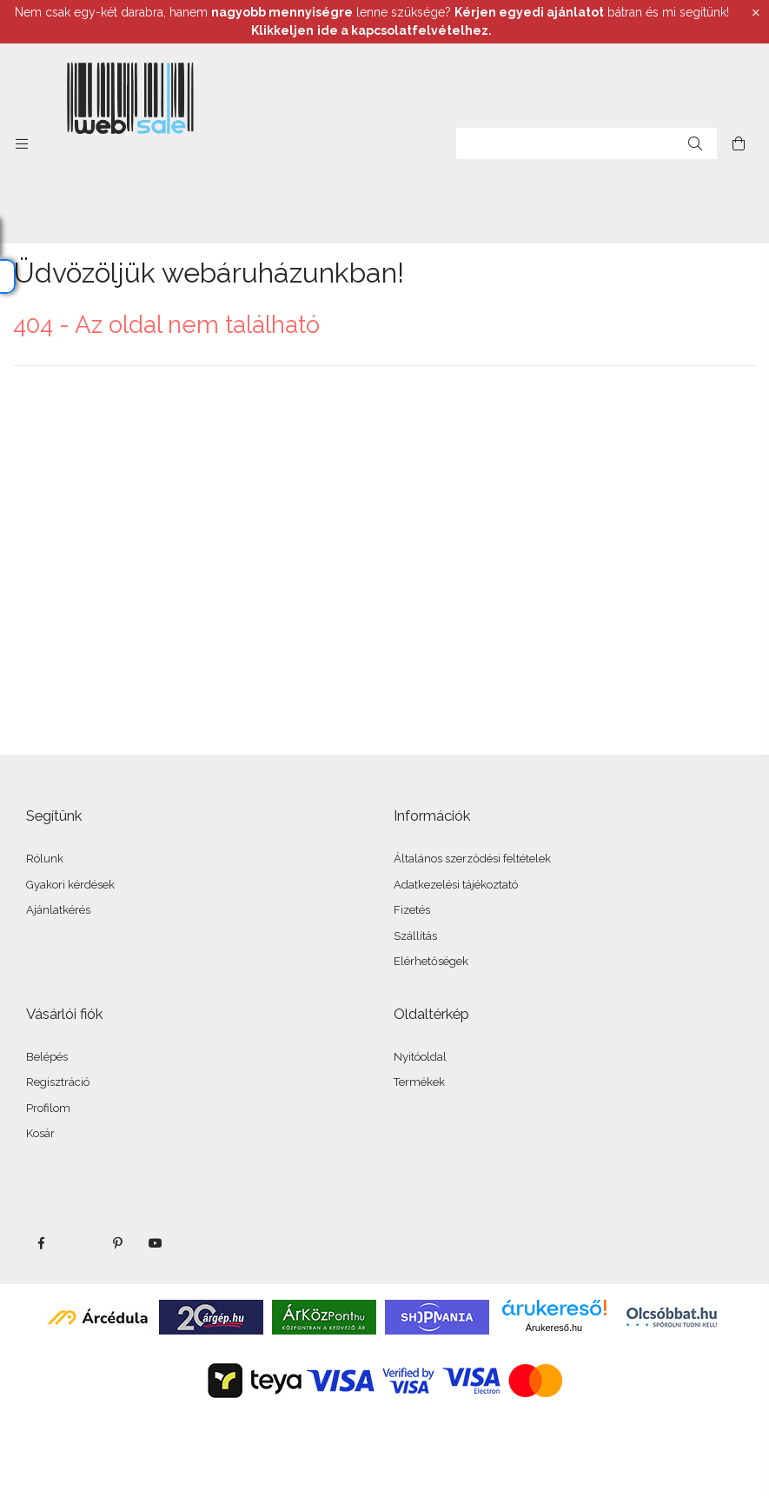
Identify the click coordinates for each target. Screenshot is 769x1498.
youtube (155, 1243)
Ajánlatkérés (58, 909)
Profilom (48, 1108)
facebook (41, 1243)
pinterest (117, 1243)
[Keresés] (695, 143)
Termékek (419, 1082)
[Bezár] (756, 13)
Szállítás (415, 935)
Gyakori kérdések (70, 884)
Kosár (40, 1133)
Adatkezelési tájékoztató (456, 884)
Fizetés (412, 909)
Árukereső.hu (554, 1327)
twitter (79, 1243)
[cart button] (738, 143)
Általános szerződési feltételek (472, 858)
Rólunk (44, 858)
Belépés (47, 1056)
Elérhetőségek (431, 961)
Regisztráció (57, 1082)
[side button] (21, 143)
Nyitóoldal (420, 1056)
